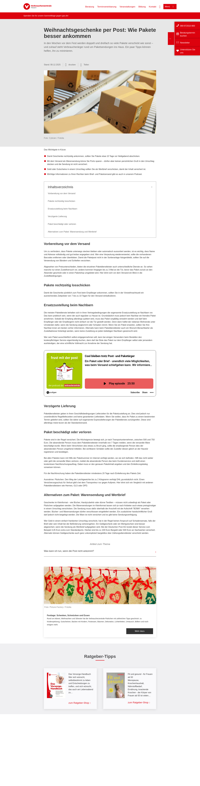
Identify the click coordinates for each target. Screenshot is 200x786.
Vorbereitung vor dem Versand (61, 193)
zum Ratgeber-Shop (78, 703)
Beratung (89, 6)
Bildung (142, 6)
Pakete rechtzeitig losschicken (61, 201)
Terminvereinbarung (106, 6)
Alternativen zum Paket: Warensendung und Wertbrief (72, 232)
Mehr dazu (140, 631)
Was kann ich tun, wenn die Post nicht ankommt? (69, 551)
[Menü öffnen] (170, 6)
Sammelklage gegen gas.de (56, 16)
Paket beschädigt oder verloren (62, 224)
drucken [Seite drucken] (72, 65)
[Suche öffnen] (159, 6)
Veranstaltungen (127, 6)
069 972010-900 (187, 26)
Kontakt (152, 6)
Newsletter (185, 43)
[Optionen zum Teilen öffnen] (84, 65)
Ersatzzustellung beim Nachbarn (62, 209)
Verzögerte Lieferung (57, 216)
